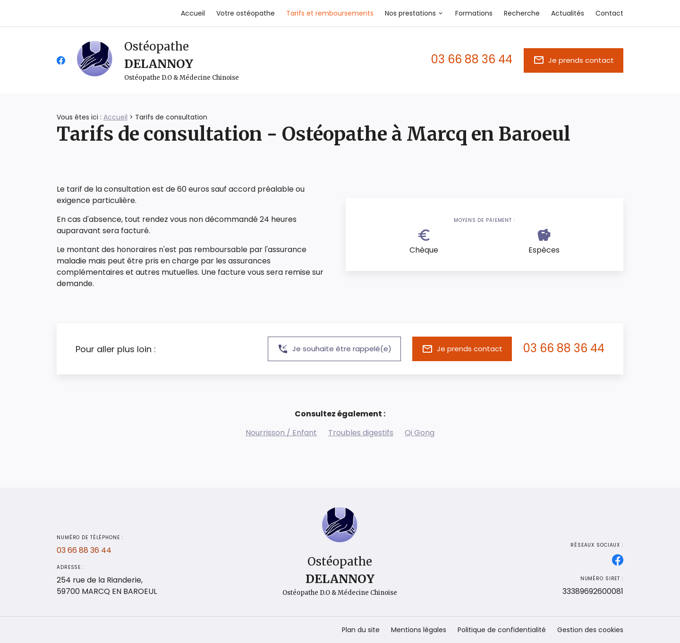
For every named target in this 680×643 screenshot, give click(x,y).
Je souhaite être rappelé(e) (334, 349)
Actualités (567, 13)
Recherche (522, 13)
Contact (609, 13)
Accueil (193, 13)
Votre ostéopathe (245, 13)
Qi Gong (419, 432)
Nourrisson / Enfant (281, 432)
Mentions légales (418, 630)
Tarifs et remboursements (330, 13)
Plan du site (361, 630)
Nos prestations (410, 13)
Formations (474, 13)
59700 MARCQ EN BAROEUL (107, 586)
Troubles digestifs (360, 432)
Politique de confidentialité (502, 630)
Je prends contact (573, 60)
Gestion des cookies (590, 630)
